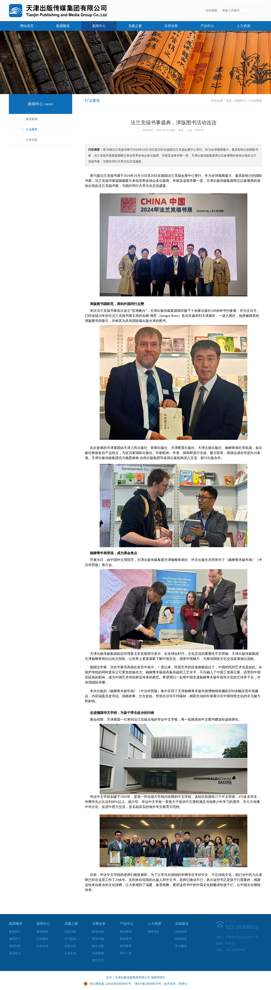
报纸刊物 (98, 938)
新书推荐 (126, 946)
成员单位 (15, 953)
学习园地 (70, 938)
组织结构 (15, 946)
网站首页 (27, 26)
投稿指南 (181, 938)
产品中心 (207, 26)
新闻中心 (99, 26)
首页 (229, 100)
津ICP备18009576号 (147, 983)
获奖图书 (126, 938)
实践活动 (70, 946)
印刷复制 (98, 953)
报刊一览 (126, 953)
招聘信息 (153, 931)
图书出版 (98, 931)
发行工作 (98, 960)
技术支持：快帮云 (175, 983)
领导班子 (15, 938)
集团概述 (63, 26)
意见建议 (181, 946)
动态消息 (70, 931)
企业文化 (70, 953)
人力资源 (243, 26)
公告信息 (32, 139)
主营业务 (171, 26)
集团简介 (15, 931)
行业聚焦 (32, 129)
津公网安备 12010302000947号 (110, 983)
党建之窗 (135, 26)
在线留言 (181, 931)
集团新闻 (32, 119)
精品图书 (126, 931)
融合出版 (98, 946)
